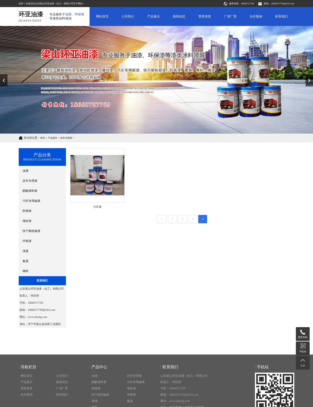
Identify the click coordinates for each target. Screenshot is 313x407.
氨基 (23, 261)
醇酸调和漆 (27, 190)
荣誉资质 (204, 16)
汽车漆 (109, 206)
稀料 (23, 271)
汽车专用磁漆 (29, 200)
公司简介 (128, 16)
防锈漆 (24, 210)
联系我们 (281, 16)
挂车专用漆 (66, 138)
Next (308, 75)
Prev (2, 75)
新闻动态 (179, 16)
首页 (42, 138)
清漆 (23, 251)
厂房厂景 (230, 16)
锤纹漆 (24, 220)
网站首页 (102, 16)
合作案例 (256, 16)
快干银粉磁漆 (29, 231)
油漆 (23, 170)
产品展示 (153, 16)
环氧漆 (24, 241)
